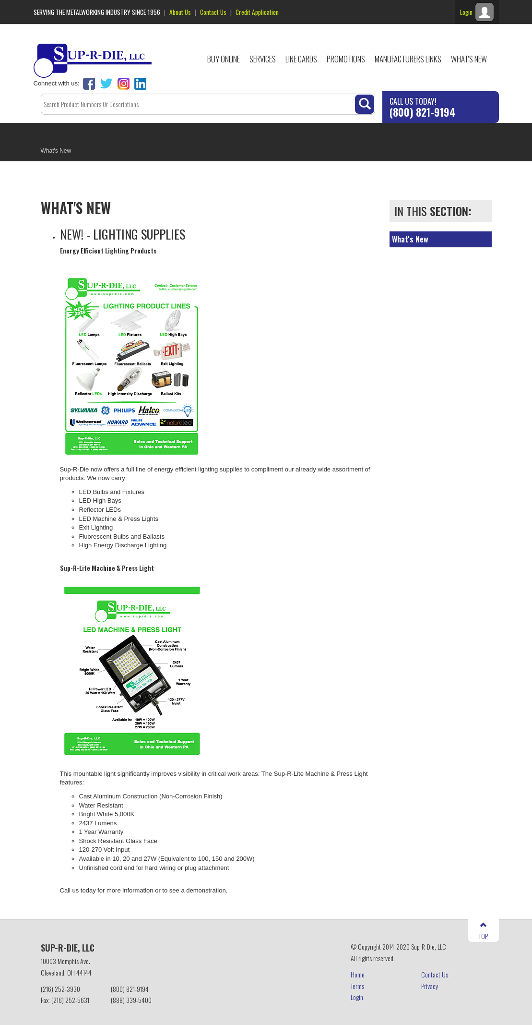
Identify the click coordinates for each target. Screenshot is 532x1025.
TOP (483, 931)
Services (262, 59)
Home (358, 974)
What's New (469, 59)
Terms (357, 986)
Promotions (346, 59)
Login (357, 997)
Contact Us (213, 12)
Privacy (429, 986)
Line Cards (301, 59)
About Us (180, 12)
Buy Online (223, 59)
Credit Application (257, 12)
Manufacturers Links (408, 59)
